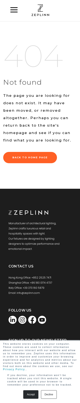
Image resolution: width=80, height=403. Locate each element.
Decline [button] (49, 394)
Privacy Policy (14, 369)
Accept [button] (31, 394)
